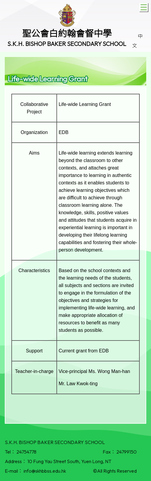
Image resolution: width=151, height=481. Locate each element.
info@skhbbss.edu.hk (45, 471)
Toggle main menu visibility (144, 7)
